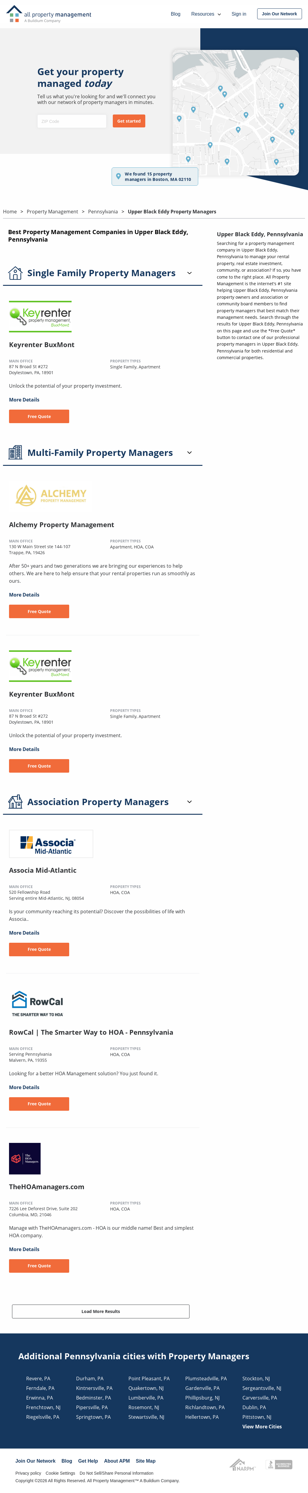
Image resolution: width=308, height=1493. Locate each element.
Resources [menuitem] (206, 14)
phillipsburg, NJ (202, 1397)
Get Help (88, 1461)
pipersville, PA (92, 1407)
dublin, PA (254, 1407)
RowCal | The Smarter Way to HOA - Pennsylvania (91, 1032)
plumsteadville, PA (206, 1378)
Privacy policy (28, 1473)
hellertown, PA (202, 1417)
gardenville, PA (202, 1388)
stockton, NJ (256, 1378)
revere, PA (38, 1378)
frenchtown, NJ (43, 1407)
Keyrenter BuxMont (42, 344)
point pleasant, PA (149, 1378)
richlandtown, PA (205, 1407)
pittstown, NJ (256, 1417)
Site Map (146, 1461)
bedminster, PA (93, 1397)
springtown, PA (93, 1417)
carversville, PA (259, 1397)
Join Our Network (35, 1461)
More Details (24, 399)
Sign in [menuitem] (239, 14)
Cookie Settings (60, 1473)
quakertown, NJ (146, 1388)
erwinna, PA (39, 1397)
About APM (117, 1461)
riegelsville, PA (42, 1417)
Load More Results (101, 1311)
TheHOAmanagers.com (47, 1186)
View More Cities (262, 1426)
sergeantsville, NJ (261, 1388)
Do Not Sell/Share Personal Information (116, 1473)
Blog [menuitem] (175, 14)
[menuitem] (279, 13)
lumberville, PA (145, 1397)
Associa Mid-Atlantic (42, 870)
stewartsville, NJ (146, 1417)
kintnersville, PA (94, 1388)
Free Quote (39, 416)
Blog (67, 1461)
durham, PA (89, 1378)
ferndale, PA (40, 1388)
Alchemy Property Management (61, 524)
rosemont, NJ (143, 1407)
